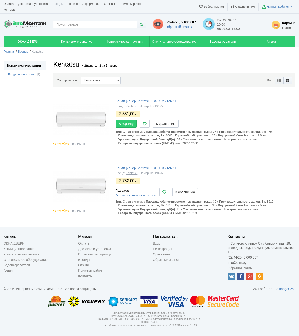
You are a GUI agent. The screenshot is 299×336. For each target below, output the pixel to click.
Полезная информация (84, 4)
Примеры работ (130, 4)
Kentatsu (132, 106)
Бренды (58, 4)
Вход (156, 243)
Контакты (10, 9)
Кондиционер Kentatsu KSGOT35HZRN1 (146, 168)
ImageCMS (287, 289)
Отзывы (109, 4)
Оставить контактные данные (136, 195)
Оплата (9, 4)
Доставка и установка (33, 4)
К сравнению (166, 124)
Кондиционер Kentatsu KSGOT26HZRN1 (146, 101)
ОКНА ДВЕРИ (14, 243)
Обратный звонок (178, 27)
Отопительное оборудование (26, 260)
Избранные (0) (211, 6)
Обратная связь (240, 268)
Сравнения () (243, 6)
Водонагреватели (17, 265)
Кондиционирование (22, 74)
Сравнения (161, 254)
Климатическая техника (21, 254)
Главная (9, 51)
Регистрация (162, 249)
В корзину (126, 124)
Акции (8, 270)
